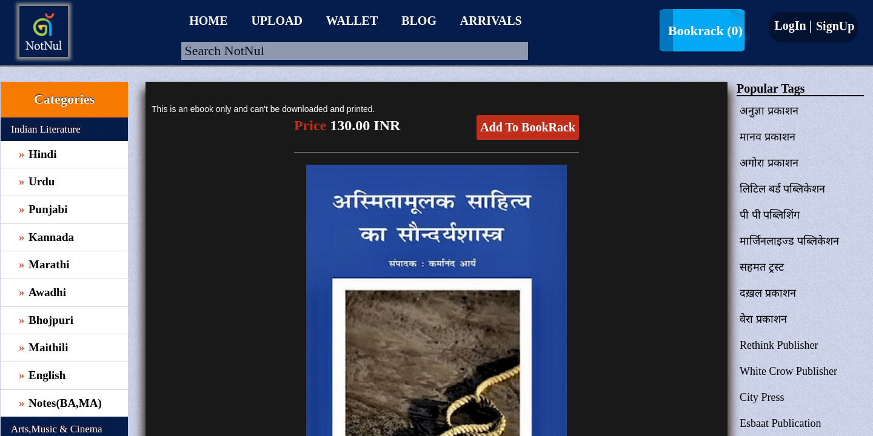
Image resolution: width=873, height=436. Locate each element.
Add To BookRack (527, 127)
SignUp (833, 26)
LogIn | (793, 25)
